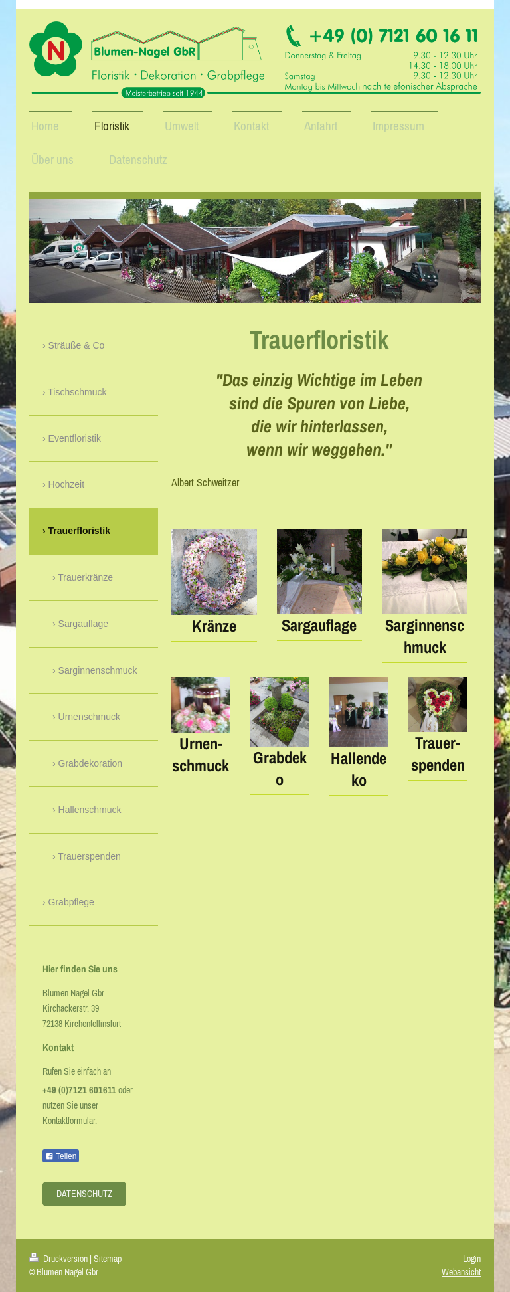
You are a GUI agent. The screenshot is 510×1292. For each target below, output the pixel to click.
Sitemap (108, 1258)
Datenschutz (84, 1193)
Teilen (60, 1156)
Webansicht (461, 1272)
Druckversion (59, 1258)
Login (472, 1258)
